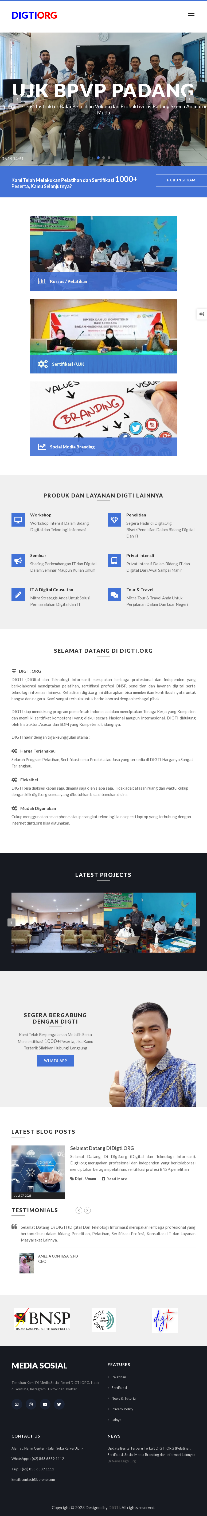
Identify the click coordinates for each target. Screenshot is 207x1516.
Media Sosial (39, 1365)
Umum (90, 1178)
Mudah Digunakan (33, 808)
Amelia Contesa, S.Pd (58, 1256)
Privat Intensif (140, 555)
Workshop (41, 514)
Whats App (55, 1061)
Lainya (117, 1420)
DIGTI (114, 1507)
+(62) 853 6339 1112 (47, 1459)
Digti (79, 1178)
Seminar (38, 555)
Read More (114, 1179)
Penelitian (136, 514)
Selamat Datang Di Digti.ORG (102, 1148)
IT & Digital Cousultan (51, 589)
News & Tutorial (124, 1398)
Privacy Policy (122, 1409)
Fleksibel (24, 779)
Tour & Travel (139, 589)
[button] (190, 13)
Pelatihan (119, 1377)
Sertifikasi (119, 1388)
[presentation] (17, 99)
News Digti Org (124, 1461)
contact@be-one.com (38, 1479)
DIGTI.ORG (26, 671)
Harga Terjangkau (33, 750)
